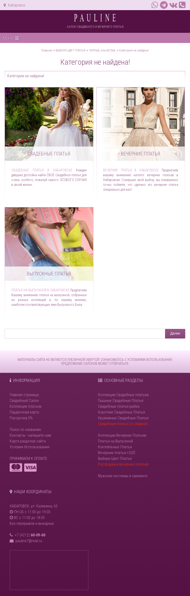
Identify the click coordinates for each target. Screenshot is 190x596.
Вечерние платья (140, 154)
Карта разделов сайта (28, 441)
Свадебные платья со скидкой (122, 423)
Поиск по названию (25, 429)
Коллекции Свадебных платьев (123, 395)
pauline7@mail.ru (28, 541)
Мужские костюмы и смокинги (122, 476)
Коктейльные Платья (115, 447)
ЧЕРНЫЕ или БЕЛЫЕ (102, 50)
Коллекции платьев (25, 406)
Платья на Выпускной (115, 441)
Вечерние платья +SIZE (117, 452)
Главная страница (24, 395)
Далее (175, 333)
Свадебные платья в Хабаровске (41, 170)
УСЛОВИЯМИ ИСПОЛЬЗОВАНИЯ (149, 360)
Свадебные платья (49, 154)
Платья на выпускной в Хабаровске (40, 290)
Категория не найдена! (134, 50)
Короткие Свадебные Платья (121, 412)
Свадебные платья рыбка (118, 406)
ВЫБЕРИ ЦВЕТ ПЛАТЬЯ (70, 50)
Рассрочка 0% (21, 418)
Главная (46, 50)
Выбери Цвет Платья (115, 458)
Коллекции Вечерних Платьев (122, 435)
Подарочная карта (24, 412)
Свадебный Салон (24, 400)
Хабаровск (14, 5)
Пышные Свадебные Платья (120, 400)
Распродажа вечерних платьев (123, 464)
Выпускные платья (49, 274)
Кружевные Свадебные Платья (123, 418)
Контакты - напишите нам (30, 435)
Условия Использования (29, 447)
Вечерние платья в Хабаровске (131, 170)
